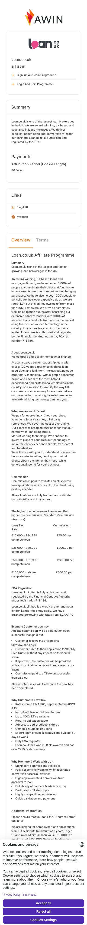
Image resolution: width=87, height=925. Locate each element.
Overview (20, 240)
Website (20, 217)
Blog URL (20, 207)
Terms (42, 240)
